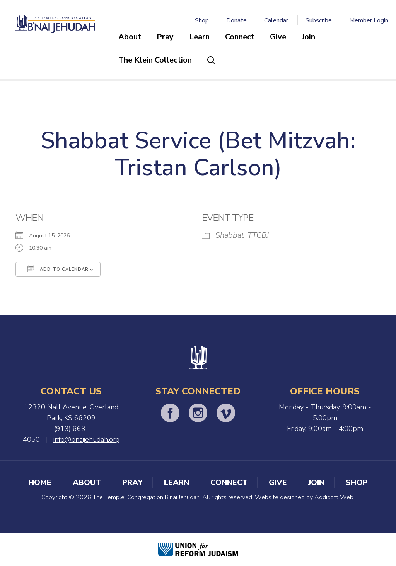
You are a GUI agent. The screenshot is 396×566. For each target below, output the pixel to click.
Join (308, 37)
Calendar (276, 20)
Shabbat (229, 235)
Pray (165, 37)
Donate (236, 20)
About (129, 37)
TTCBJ (258, 235)
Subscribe (319, 20)
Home (39, 482)
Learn (199, 37)
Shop (202, 20)
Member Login (368, 20)
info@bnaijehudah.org (86, 439)
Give (278, 37)
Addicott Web (333, 497)
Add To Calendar (58, 268)
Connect (239, 37)
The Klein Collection (155, 60)
